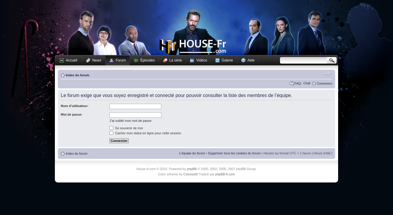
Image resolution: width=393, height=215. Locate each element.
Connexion (324, 83)
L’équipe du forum (192, 153)
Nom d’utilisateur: (75, 106)
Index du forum (77, 75)
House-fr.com (193, 46)
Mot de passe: (71, 114)
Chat (306, 83)
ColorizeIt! (190, 174)
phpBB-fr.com (225, 174)
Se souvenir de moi (126, 128)
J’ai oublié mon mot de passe (130, 120)
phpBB (192, 169)
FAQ (297, 83)
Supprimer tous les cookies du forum (234, 153)
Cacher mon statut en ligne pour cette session (145, 133)
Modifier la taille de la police (328, 74)
